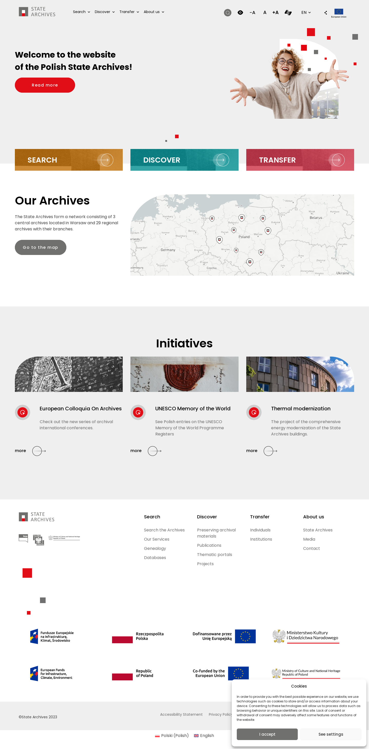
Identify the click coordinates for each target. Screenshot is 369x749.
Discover (102, 11)
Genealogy (155, 548)
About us (152, 11)
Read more (53, 85)
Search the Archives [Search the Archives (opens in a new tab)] (164, 530)
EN (305, 12)
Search (79, 11)
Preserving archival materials (216, 533)
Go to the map (40, 247)
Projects (205, 564)
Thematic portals (214, 555)
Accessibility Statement (181, 714)
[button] (323, 13)
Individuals (260, 530)
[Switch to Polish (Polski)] (171, 735)
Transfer (127, 11)
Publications (209, 545)
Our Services (156, 539)
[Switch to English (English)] (204, 735)
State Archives (318, 530)
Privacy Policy (221, 714)
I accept (267, 734)
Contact (311, 548)
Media (309, 539)
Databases (155, 558)
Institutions (261, 539)
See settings (331, 734)
